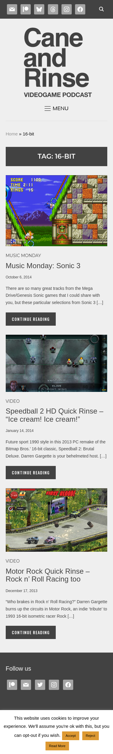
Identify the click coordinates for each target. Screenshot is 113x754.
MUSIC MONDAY (23, 255)
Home (12, 133)
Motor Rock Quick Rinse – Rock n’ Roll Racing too (48, 575)
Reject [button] (90, 735)
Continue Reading (31, 319)
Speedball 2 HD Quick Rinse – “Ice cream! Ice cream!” (54, 415)
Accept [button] (71, 735)
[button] (57, 108)
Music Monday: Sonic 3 (43, 266)
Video (13, 401)
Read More (57, 746)
